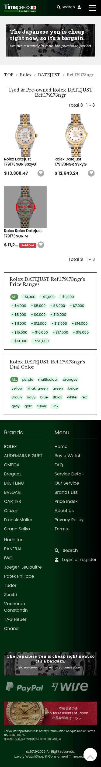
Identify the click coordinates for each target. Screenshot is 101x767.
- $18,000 (81, 332)
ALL (14, 296)
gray (16, 406)
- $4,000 (19, 305)
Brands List (66, 492)
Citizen (11, 510)
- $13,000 (59, 323)
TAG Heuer (15, 619)
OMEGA (12, 465)
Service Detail (69, 474)
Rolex (26, 74)
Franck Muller (18, 520)
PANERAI (12, 549)
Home (61, 446)
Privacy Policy (69, 520)
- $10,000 (58, 314)
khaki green (37, 388)
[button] (41, 173)
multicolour (48, 379)
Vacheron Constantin (16, 607)
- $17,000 (60, 332)
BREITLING (14, 483)
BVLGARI (12, 492)
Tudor (10, 585)
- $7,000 (77, 305)
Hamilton (14, 540)
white (71, 397)
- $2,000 (47, 296)
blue (44, 397)
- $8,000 (19, 314)
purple (27, 379)
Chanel (12, 628)
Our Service (67, 483)
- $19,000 (19, 341)
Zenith (10, 594)
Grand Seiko (17, 529)
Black (57, 397)
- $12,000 (38, 323)
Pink (54, 406)
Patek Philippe (19, 576)
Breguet (12, 474)
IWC (8, 558)
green (58, 388)
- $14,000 (80, 323)
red (84, 397)
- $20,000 (40, 341)
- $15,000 (19, 332)
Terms (61, 529)
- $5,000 (38, 305)
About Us (64, 510)
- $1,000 (28, 296)
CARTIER (12, 501)
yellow (17, 388)
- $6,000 (57, 305)
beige (73, 388)
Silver (41, 406)
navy (31, 397)
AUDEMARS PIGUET (23, 456)
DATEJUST (49, 74)
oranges (70, 379)
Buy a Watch (68, 456)
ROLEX (10, 446)
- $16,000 (40, 332)
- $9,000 (38, 314)
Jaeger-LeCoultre (23, 567)
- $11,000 (19, 323)
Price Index (66, 501)
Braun (17, 397)
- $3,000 (67, 296)
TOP (8, 74)
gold (28, 406)
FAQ (59, 465)
